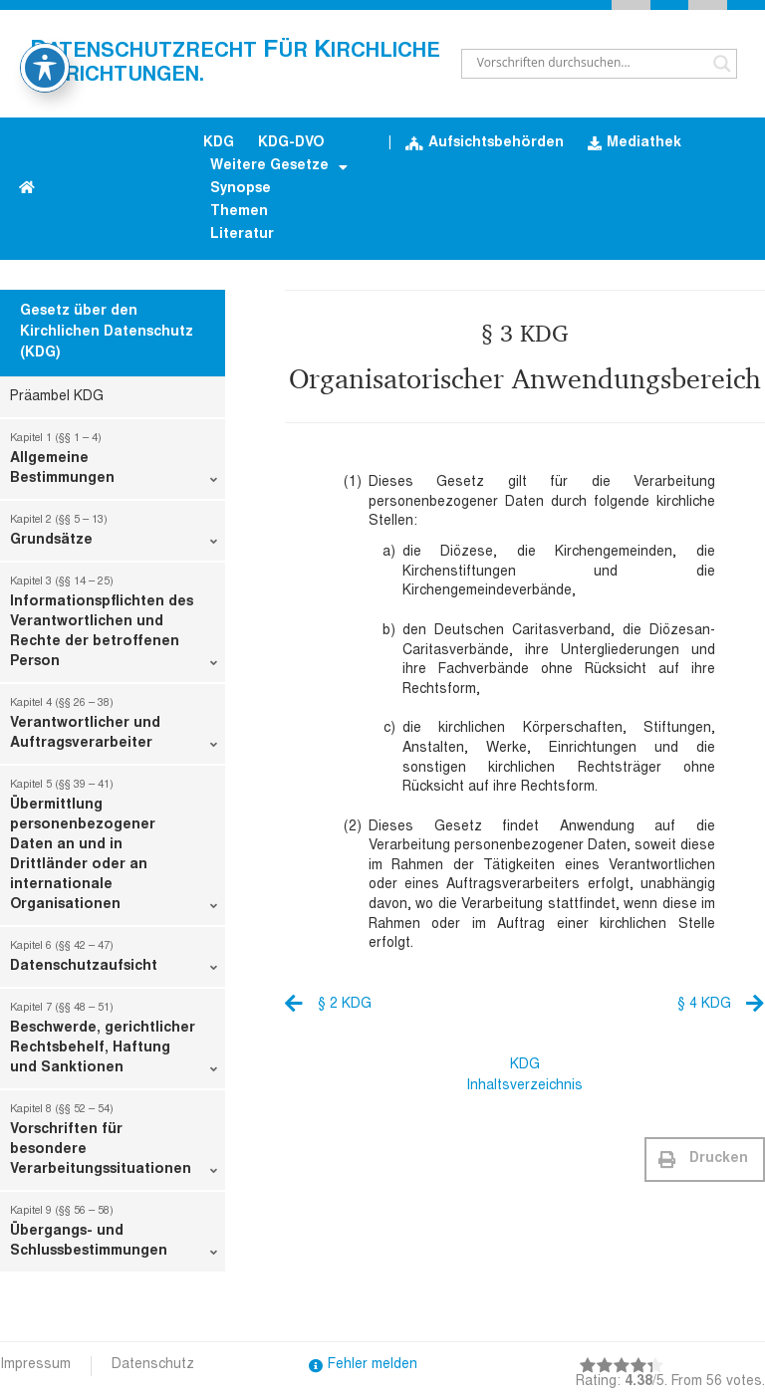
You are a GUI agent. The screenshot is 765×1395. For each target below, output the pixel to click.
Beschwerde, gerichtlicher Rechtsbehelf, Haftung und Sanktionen (113, 1042)
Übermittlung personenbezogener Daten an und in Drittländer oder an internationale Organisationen (113, 849)
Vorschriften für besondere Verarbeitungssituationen (113, 1144)
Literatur (242, 235)
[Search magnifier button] (722, 64)
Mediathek (634, 143)
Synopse (240, 189)
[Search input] (590, 64)
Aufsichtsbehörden (484, 143)
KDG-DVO (291, 143)
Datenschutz (153, 1365)
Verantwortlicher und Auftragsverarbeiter (113, 728)
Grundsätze (113, 535)
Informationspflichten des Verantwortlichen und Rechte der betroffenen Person (113, 626)
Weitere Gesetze (279, 167)
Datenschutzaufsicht (113, 961)
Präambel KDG (57, 397)
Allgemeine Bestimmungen (113, 463)
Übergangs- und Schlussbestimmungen (113, 1236)
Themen (239, 212)
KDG (218, 143)
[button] (704, 1159)
